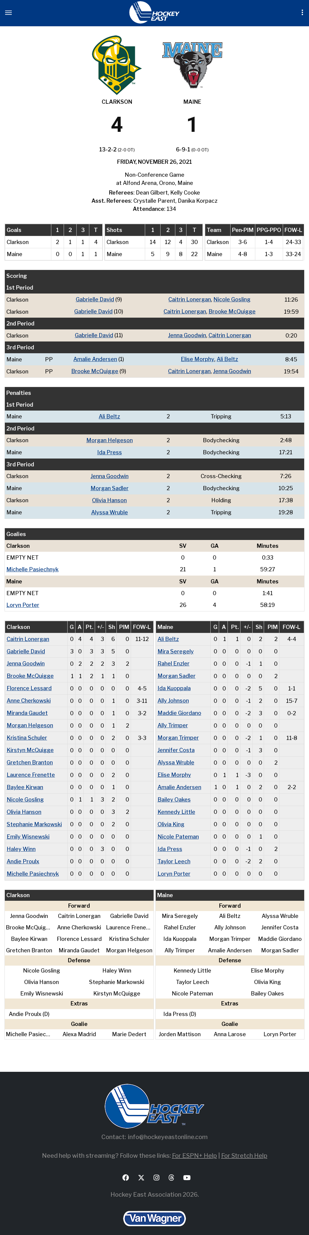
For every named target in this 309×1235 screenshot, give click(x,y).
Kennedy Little (176, 804)
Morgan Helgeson (109, 438)
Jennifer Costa (176, 743)
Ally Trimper (173, 719)
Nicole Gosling (231, 299)
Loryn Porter (22, 601)
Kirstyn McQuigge (30, 743)
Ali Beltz (227, 358)
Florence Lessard (29, 683)
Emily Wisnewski (28, 828)
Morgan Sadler (110, 485)
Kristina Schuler (27, 731)
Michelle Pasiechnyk (32, 566)
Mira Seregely (176, 647)
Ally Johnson (173, 695)
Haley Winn (21, 840)
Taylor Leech (174, 852)
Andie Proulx (23, 852)
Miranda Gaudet (27, 707)
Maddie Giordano (179, 707)
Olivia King (171, 816)
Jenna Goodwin (187, 335)
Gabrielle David (95, 299)
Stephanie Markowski (34, 816)
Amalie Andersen (95, 358)
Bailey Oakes (174, 792)
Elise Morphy (197, 358)
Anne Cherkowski (29, 695)
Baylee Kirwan (25, 779)
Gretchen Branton (30, 755)
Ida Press (109, 450)
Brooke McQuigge (232, 311)
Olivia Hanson (109, 497)
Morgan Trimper (178, 731)
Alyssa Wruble (109, 509)
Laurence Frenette (31, 767)
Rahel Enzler (174, 659)
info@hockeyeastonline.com (168, 1127)
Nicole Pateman (178, 828)
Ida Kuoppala (174, 683)
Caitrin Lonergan (189, 299)
